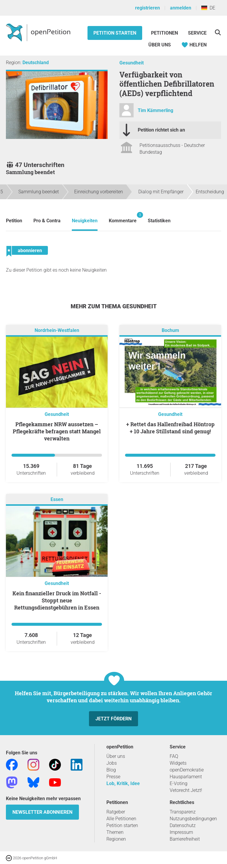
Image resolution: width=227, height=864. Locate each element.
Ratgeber (115, 812)
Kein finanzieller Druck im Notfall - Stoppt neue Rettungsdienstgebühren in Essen (56, 600)
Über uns (115, 756)
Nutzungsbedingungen (193, 818)
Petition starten (114, 33)
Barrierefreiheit (185, 839)
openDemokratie (187, 770)
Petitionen (165, 33)
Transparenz (183, 812)
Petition (14, 220)
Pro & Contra (47, 220)
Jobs (111, 763)
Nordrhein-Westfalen (57, 330)
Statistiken (159, 220)
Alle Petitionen (121, 818)
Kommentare (123, 217)
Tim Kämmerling (155, 110)
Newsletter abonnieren (42, 812)
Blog (111, 770)
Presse (113, 776)
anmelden (180, 8)
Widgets (178, 763)
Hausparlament (186, 776)
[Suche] (217, 32)
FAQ (174, 756)
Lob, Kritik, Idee (123, 783)
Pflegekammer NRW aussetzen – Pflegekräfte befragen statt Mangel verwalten (57, 431)
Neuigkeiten (85, 220)
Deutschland (35, 62)
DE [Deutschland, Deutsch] (208, 8)
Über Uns (159, 45)
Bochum (170, 330)
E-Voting (178, 783)
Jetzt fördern (113, 719)
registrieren (147, 8)
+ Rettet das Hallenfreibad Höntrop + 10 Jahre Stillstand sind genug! (170, 428)
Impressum (181, 832)
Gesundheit (131, 63)
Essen (57, 499)
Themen (115, 832)
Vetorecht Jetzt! (186, 790)
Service (197, 33)
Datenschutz (183, 825)
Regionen (116, 839)
